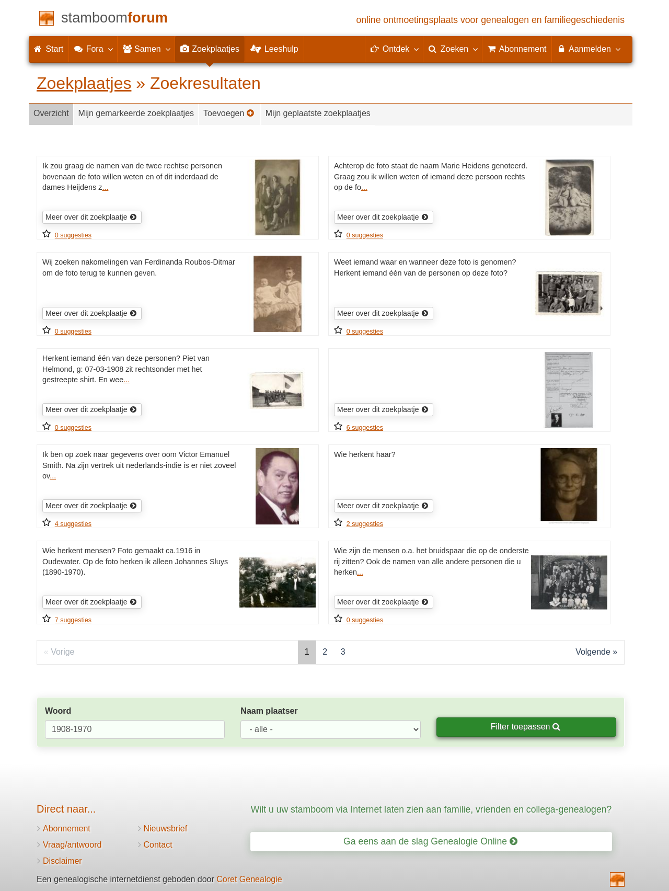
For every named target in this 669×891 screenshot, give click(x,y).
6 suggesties (365, 427)
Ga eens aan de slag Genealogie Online (430, 841)
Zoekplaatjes (84, 83)
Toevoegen (229, 113)
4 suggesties (73, 524)
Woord (58, 710)
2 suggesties (365, 524)
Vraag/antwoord (72, 844)
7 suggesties (73, 620)
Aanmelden (588, 48)
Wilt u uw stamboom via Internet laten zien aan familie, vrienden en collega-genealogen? (431, 809)
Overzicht (51, 113)
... (105, 187)
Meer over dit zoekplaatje (91, 217)
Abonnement (66, 828)
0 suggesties (73, 235)
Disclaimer (62, 860)
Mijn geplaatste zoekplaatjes (318, 113)
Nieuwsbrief (166, 828)
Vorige (62, 651)
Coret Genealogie (249, 879)
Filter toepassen (525, 726)
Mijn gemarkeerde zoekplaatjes (136, 113)
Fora (92, 48)
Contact (158, 844)
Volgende (592, 651)
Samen (146, 48)
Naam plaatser (268, 710)
